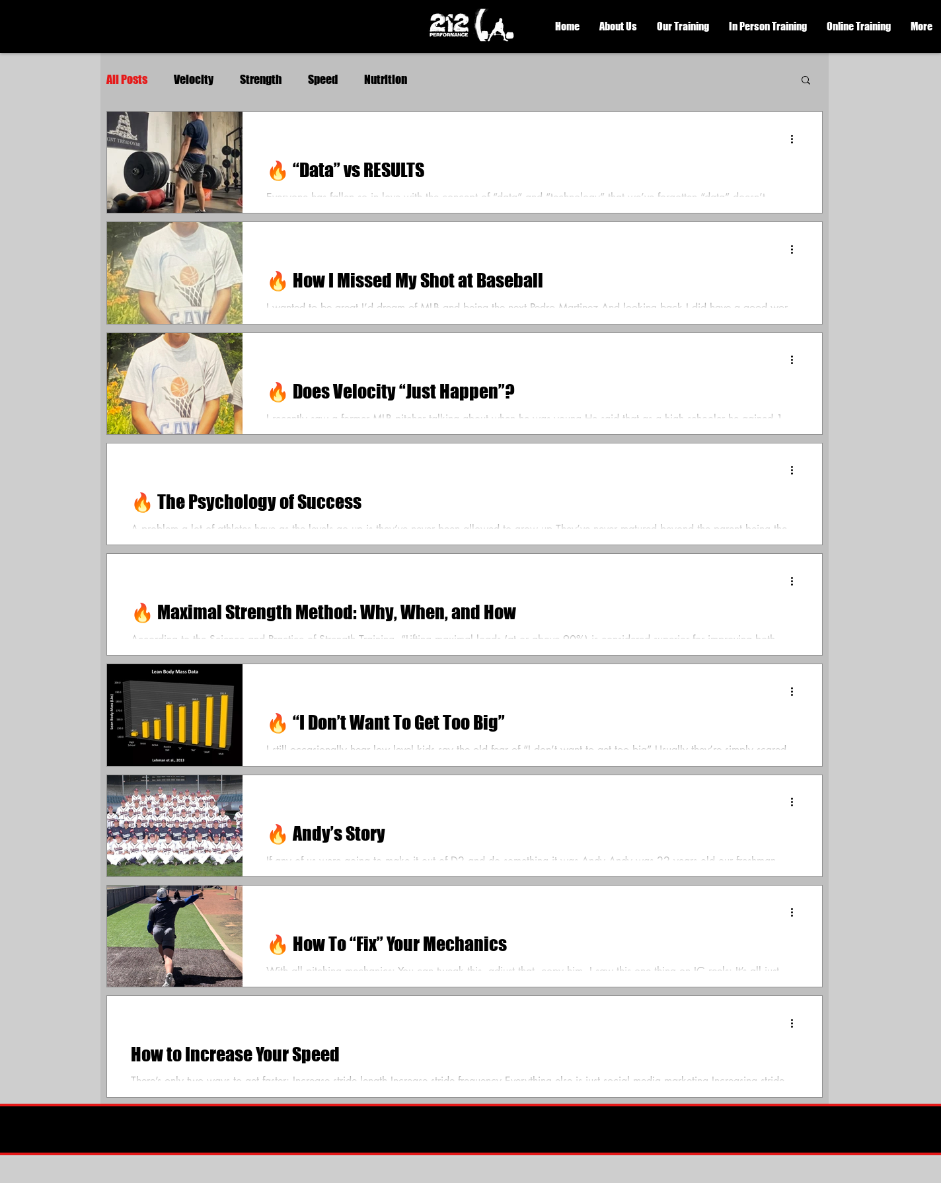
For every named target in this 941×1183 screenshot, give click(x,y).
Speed (323, 79)
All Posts (126, 79)
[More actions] (796, 139)
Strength (261, 79)
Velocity (193, 79)
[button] (618, 26)
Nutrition (385, 79)
